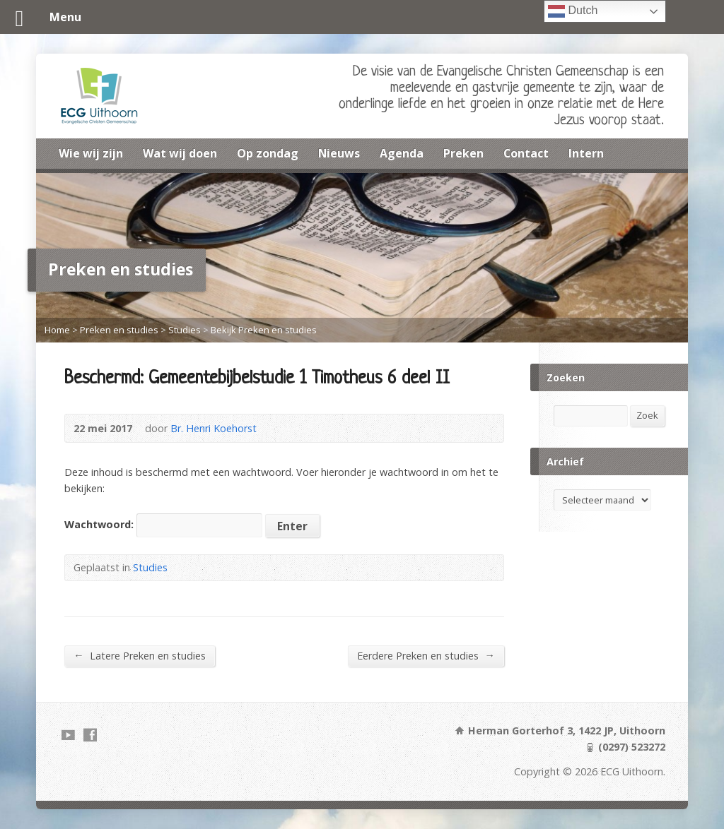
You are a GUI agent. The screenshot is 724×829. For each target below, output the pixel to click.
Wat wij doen (180, 153)
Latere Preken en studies (139, 655)
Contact (526, 153)
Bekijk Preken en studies (264, 329)
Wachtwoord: (163, 524)
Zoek (647, 415)
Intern (586, 153)
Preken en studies (119, 329)
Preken (463, 153)
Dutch (572, 11)
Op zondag (267, 153)
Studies (184, 329)
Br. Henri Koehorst (213, 428)
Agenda (402, 153)
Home (57, 329)
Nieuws (339, 153)
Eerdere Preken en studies (425, 655)
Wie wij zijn (91, 153)
